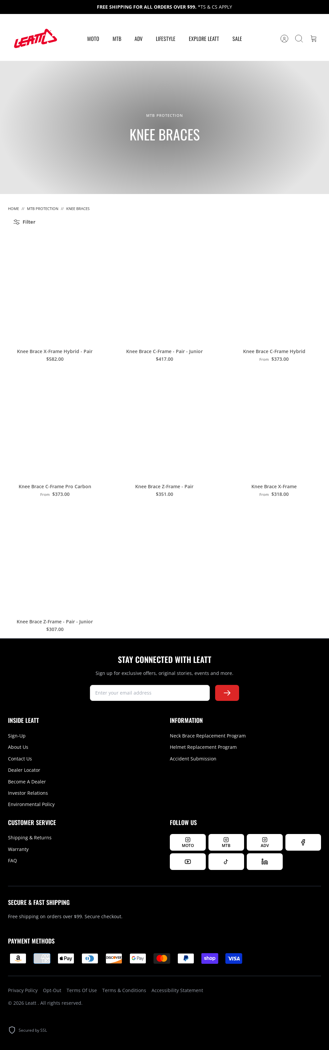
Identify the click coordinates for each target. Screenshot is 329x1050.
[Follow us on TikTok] (226, 861)
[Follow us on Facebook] (303, 842)
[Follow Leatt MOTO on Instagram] (188, 842)
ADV (139, 39)
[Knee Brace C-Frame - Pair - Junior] (164, 287)
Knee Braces (78, 208)
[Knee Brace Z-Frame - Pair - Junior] (55, 558)
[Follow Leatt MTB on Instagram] (226, 842)
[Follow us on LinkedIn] (265, 861)
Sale (237, 39)
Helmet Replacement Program (203, 747)
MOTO (93, 39)
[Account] (284, 38)
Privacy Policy (23, 990)
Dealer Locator (24, 770)
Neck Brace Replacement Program (208, 736)
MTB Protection (42, 208)
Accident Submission (193, 758)
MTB (117, 39)
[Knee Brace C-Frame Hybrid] (274, 287)
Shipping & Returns (30, 837)
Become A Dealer (27, 781)
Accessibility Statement (177, 990)
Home (13, 208)
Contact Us (20, 758)
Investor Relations (28, 793)
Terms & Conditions (124, 990)
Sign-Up (17, 736)
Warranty (18, 849)
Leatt (31, 1003)
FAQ (12, 860)
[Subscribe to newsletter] (227, 693)
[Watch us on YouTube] (188, 861)
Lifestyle (165, 39)
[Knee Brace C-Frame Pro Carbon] (55, 423)
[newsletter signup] (150, 693)
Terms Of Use (82, 990)
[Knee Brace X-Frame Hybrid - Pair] (55, 287)
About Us (18, 747)
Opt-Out (52, 990)
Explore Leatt (204, 39)
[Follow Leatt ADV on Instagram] (265, 842)
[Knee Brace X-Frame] (274, 423)
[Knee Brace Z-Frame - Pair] (164, 423)
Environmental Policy (31, 804)
